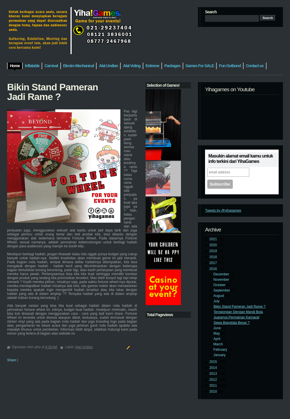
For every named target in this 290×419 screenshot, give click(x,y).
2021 (213, 239)
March (219, 344)
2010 (213, 392)
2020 (213, 245)
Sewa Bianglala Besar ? (232, 323)
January (220, 355)
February (221, 350)
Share (11, 360)
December (222, 274)
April (217, 339)
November (222, 280)
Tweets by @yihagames (223, 210)
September (222, 290)
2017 (213, 263)
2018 (213, 257)
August (219, 296)
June (218, 328)
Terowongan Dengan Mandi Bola (238, 312)
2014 (213, 368)
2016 (213, 269)
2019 (213, 251)
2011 (213, 386)
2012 (213, 380)
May (217, 333)
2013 (213, 374)
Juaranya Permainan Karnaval (236, 317)
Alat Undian (84, 347)
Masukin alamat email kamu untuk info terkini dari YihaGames (240, 159)
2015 (213, 362)
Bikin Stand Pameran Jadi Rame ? (239, 307)
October (220, 285)
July (217, 301)
